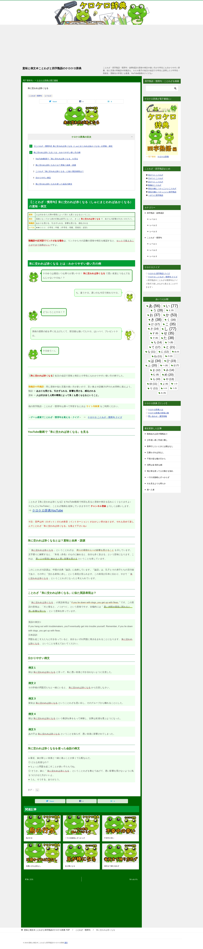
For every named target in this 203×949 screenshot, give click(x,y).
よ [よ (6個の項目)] (165, 384)
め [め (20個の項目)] (169, 374)
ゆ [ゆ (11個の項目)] (153, 383)
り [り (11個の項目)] (154, 388)
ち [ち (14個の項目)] (158, 342)
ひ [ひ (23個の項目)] (171, 360)
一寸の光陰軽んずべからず (75, 838)
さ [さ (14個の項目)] (154, 328)
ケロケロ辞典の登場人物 (158, 413)
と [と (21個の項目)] (170, 347)
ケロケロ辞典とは (155, 409)
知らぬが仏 (133, 879)
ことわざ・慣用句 (35, 96)
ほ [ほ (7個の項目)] (176, 365)
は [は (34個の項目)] (156, 361)
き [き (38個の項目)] (156, 319)
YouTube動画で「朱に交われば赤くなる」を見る (57, 159)
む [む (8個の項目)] (156, 374)
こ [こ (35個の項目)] (170, 324)
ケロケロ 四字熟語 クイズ (159, 273)
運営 (66, 942)
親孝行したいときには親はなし (160, 446)
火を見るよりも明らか (156, 483)
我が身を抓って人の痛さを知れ (160, 471)
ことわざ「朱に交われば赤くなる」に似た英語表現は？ (60, 171)
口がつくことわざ (155, 178)
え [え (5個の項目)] (171, 310)
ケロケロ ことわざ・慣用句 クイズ (105, 417)
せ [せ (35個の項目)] (169, 333)
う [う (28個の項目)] (158, 310)
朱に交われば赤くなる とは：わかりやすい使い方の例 (57, 152)
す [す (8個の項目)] (155, 333)
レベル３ (153, 231)
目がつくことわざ (155, 175)
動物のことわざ (154, 185)
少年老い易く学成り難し (157, 440)
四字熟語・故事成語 (155, 213)
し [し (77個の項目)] (170, 329)
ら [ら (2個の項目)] (175, 383)
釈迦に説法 (29, 879)
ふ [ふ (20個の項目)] (152, 365)
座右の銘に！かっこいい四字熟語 (162, 192)
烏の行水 (29, 838)
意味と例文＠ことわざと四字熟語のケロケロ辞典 (51, 68)
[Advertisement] (101, 45)
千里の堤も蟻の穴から (156, 459)
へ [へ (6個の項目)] (165, 365)
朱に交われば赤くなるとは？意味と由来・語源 (56, 165)
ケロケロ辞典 (163, 157)
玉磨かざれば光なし (33, 866)
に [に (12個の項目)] (165, 351)
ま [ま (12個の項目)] (156, 370)
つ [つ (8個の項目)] (170, 342)
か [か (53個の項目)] (171, 315)
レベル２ (48, 96)
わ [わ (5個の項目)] (163, 393)
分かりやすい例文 (43, 178)
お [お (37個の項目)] (155, 315)
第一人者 (150, 490)
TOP (47, 930)
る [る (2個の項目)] (165, 388)
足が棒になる (70, 866)
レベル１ (153, 219)
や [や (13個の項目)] (170, 379)
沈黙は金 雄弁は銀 (154, 465)
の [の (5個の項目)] (170, 356)
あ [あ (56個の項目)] (154, 306)
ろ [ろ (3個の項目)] (175, 388)
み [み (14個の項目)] (170, 369)
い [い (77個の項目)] (172, 306)
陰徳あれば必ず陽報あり (157, 434)
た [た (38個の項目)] (169, 338)
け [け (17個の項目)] (155, 324)
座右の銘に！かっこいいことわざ (162, 188)
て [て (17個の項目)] (156, 347)
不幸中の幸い (109, 838)
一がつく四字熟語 (155, 195)
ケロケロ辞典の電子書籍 (47, 80)
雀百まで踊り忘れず (111, 866)
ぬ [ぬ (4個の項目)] (176, 352)
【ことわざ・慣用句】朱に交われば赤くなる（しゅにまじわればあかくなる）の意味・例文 (73, 146)
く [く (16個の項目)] (171, 319)
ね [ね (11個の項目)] (158, 356)
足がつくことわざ (155, 182)
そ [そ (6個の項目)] (155, 338)
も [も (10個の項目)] (156, 379)
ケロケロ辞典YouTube (47, 510)
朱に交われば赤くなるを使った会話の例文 (54, 184)
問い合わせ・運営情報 (157, 416)
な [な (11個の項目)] (151, 351)
